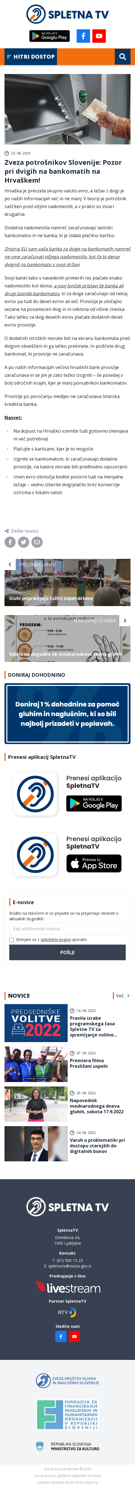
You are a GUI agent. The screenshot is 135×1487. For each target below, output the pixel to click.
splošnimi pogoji (55, 939)
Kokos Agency (86, 1482)
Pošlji (67, 952)
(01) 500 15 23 (70, 1260)
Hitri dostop (31, 56)
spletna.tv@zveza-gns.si (69, 1266)
